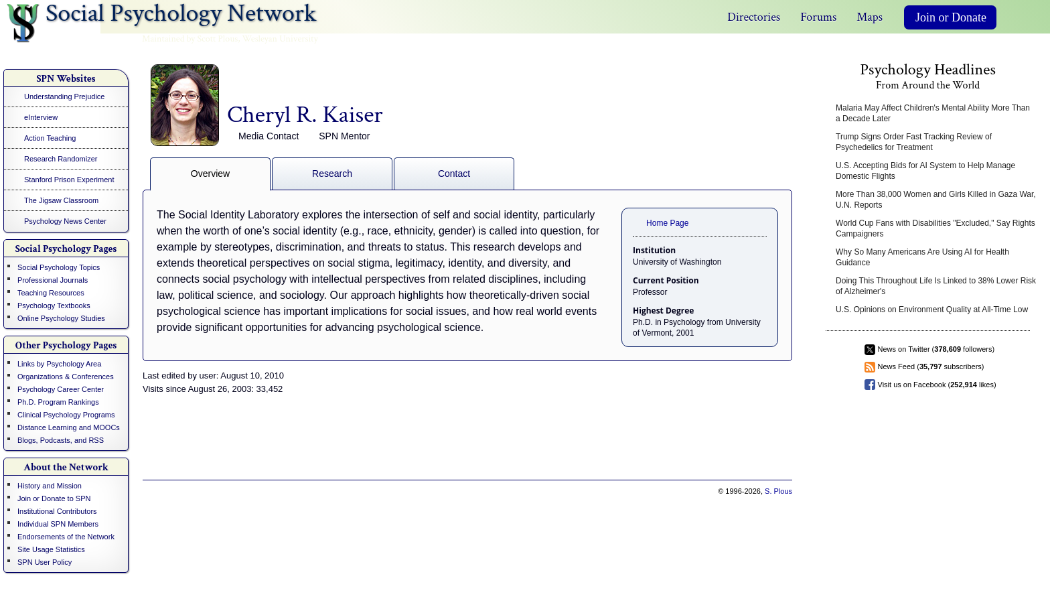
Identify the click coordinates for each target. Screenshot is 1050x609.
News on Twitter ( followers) (936, 349)
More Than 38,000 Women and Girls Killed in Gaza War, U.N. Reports (936, 200)
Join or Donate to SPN (53, 498)
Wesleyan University (280, 39)
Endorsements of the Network (66, 537)
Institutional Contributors (57, 511)
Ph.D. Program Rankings (58, 402)
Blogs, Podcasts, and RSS (60, 440)
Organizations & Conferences (65, 377)
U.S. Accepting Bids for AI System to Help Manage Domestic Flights (925, 171)
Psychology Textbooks (53, 305)
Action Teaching (50, 138)
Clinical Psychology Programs (66, 415)
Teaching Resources (50, 293)
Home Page (667, 223)
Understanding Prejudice (64, 96)
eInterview (41, 117)
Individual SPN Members (57, 524)
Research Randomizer (60, 159)
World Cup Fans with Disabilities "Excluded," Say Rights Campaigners (935, 228)
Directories (753, 17)
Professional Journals (52, 280)
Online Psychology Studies (61, 318)
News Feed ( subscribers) (931, 366)
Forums (818, 17)
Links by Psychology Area (59, 364)
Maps (869, 17)
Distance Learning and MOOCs (68, 427)
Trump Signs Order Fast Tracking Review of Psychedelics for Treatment (914, 142)
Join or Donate (950, 17)
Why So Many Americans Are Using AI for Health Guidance (922, 257)
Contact (454, 173)
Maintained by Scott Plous (190, 39)
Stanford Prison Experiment (69, 180)
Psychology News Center (65, 221)
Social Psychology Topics (58, 267)
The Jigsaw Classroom (61, 200)
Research (332, 173)
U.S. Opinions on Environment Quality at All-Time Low (932, 309)
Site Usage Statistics (51, 549)
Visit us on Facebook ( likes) (937, 385)
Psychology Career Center (60, 389)
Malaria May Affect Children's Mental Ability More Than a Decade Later (933, 113)
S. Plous (778, 491)
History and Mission (49, 486)
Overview (210, 173)
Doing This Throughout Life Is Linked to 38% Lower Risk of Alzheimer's (936, 286)
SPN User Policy (44, 562)
